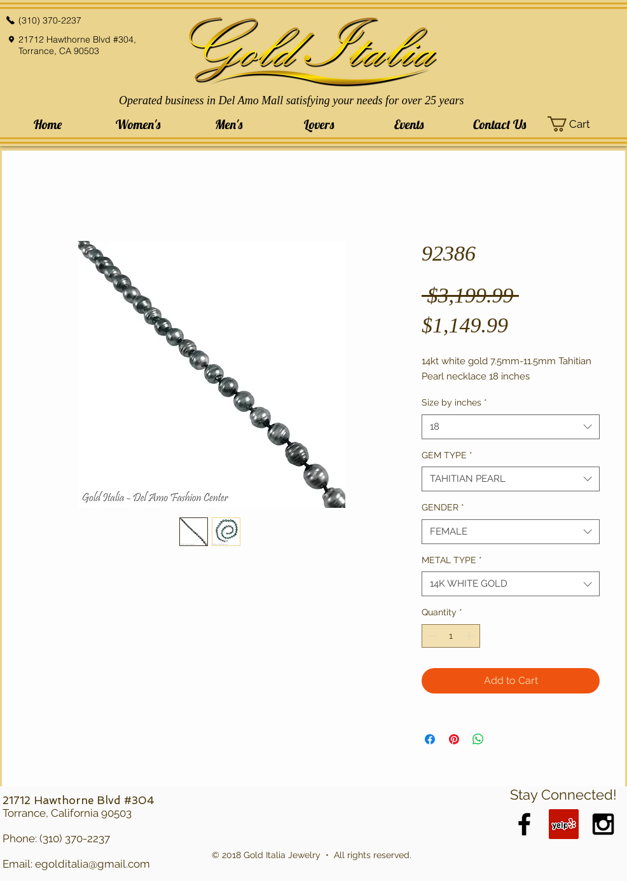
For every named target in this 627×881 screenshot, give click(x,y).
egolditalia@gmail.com (92, 863)
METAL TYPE (452, 560)
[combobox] (511, 426)
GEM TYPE (447, 455)
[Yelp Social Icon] (564, 824)
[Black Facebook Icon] (524, 824)
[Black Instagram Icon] (603, 824)
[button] (138, 124)
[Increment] (470, 636)
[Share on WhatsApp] (478, 739)
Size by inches (454, 402)
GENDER (443, 507)
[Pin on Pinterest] (454, 739)
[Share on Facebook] (430, 739)
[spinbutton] (450, 636)
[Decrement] (431, 636)
